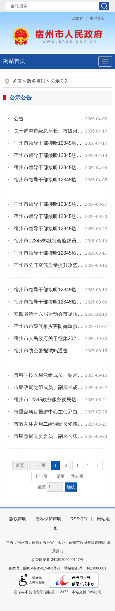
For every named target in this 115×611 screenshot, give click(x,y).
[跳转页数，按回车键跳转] (55, 487)
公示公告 (60, 81)
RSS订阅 (79, 518)
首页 (17, 81)
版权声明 (17, 518)
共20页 (77, 476)
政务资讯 (36, 81)
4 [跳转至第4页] (87, 465)
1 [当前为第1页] (55, 465)
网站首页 (14, 61)
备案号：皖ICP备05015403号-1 (34, 568)
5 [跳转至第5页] (98, 465)
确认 (71, 487)
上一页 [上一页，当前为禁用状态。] (39, 465)
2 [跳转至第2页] (66, 465)
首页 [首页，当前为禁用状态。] (20, 465)
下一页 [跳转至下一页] (41, 476)
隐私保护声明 (48, 518)
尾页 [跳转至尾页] (60, 476)
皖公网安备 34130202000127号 (57, 560)
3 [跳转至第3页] (77, 465)
